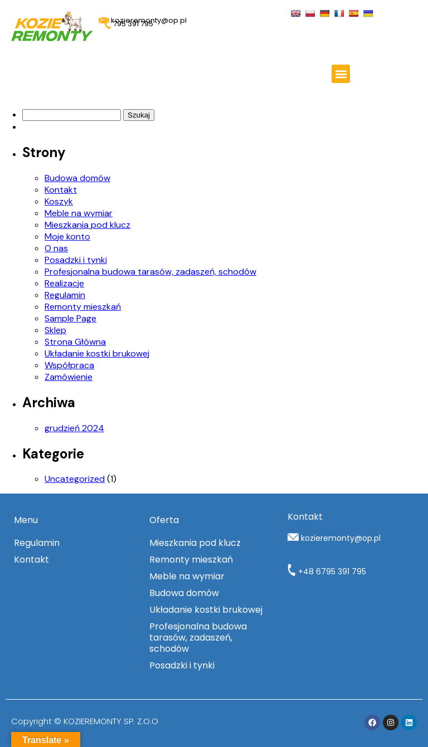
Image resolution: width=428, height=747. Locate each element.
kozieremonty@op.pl (341, 538)
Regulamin (65, 295)
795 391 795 (128, 23)
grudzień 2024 (74, 428)
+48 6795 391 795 (327, 571)
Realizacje (64, 283)
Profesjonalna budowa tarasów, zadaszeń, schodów (150, 271)
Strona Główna (75, 342)
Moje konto (67, 236)
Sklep (55, 330)
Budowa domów (77, 178)
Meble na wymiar (79, 213)
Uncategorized (75, 479)
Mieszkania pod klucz (87, 225)
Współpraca (69, 365)
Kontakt (61, 190)
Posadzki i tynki (76, 260)
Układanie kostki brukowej (97, 353)
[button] (341, 74)
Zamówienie (69, 377)
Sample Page (70, 318)
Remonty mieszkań (83, 307)
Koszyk (59, 201)
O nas (56, 248)
